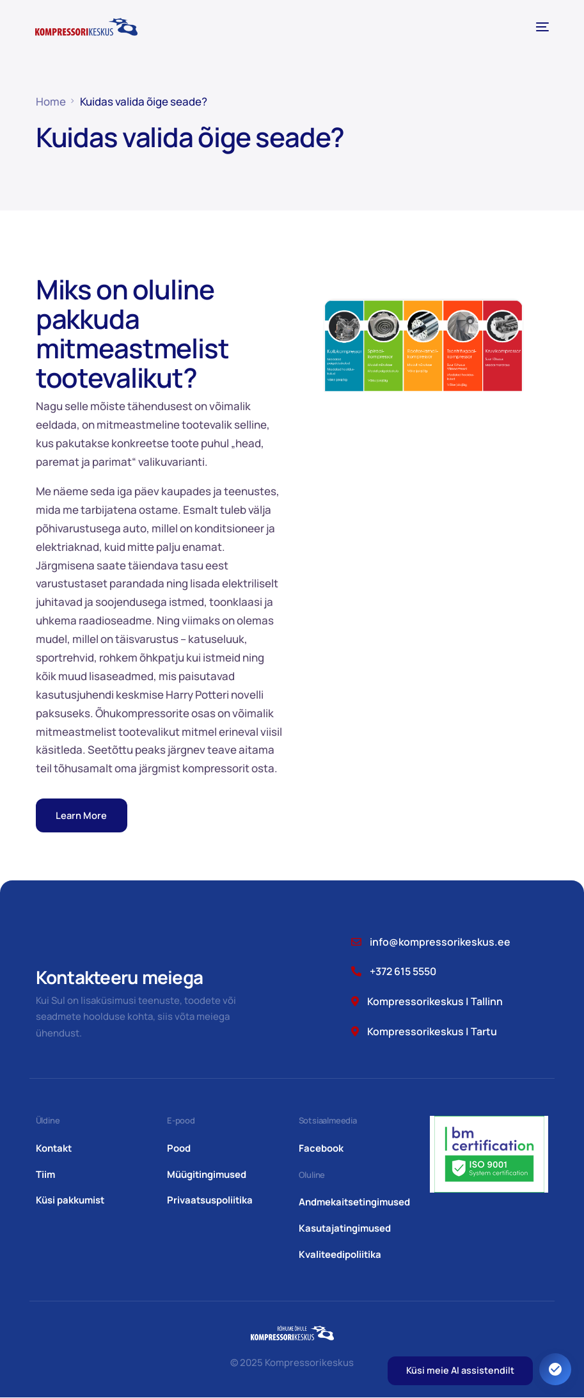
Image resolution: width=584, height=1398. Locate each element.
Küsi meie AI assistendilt (460, 1370)
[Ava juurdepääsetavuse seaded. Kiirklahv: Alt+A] (555, 1369)
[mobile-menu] (540, 27)
